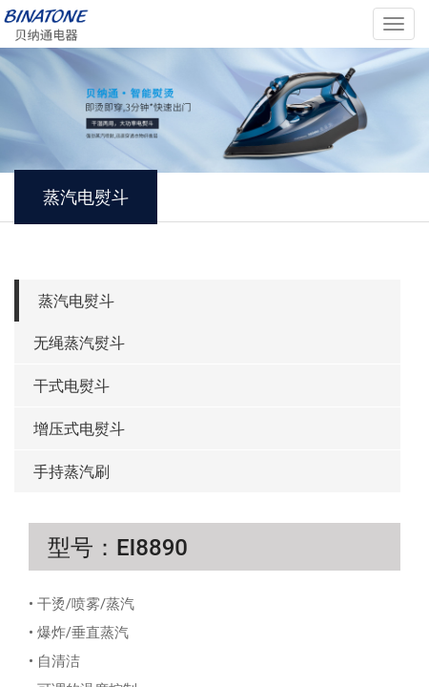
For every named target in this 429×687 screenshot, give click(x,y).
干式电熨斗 (71, 386)
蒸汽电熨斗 (76, 301)
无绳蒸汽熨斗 (79, 343)
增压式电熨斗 (79, 429)
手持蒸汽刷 (71, 472)
